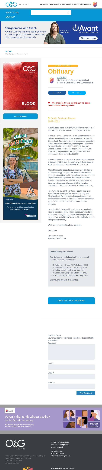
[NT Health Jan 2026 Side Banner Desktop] (20, 174)
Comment (52, 343)
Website (51, 382)
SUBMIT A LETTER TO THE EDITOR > (71, 301)
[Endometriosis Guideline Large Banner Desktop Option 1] (51, 419)
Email (51, 373)
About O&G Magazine (82, 4)
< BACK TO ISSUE (20, 116)
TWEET (76, 93)
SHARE (57, 93)
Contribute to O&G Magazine (61, 4)
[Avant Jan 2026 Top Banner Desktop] (51, 32)
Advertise (44, 4)
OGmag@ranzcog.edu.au (60, 456)
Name (51, 363)
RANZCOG (61, 78)
